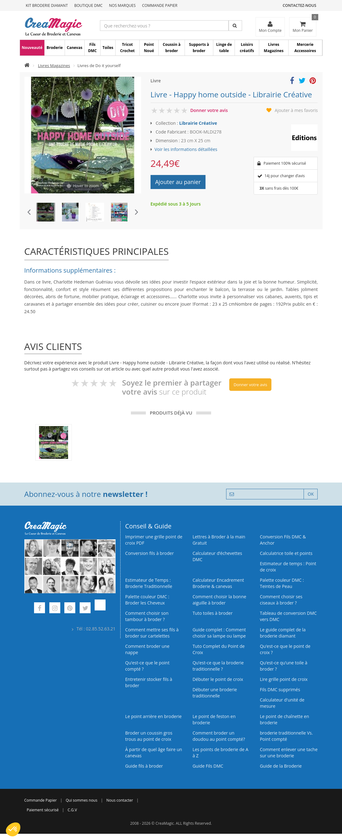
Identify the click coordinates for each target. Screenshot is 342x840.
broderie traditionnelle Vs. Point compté (286, 736)
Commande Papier (159, 5)
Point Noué (149, 47)
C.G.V (72, 810)
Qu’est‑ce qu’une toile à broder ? (283, 666)
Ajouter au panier (178, 182)
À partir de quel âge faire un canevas (153, 752)
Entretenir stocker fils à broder (148, 682)
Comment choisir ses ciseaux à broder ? (281, 600)
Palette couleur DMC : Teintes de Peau (282, 583)
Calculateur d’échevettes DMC (217, 556)
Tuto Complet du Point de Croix (218, 649)
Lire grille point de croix (284, 679)
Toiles (107, 47)
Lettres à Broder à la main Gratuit (218, 540)
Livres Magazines (274, 47)
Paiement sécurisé (43, 810)
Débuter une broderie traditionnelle (214, 693)
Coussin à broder (172, 47)
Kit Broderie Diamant (47, 5)
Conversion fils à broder (149, 553)
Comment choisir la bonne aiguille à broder (219, 600)
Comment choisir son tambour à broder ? (147, 616)
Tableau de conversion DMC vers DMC (288, 616)
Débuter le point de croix (217, 679)
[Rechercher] (235, 25)
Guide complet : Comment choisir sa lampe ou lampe (219, 633)
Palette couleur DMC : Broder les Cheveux (147, 600)
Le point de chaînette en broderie (284, 719)
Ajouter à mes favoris (296, 110)
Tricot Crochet (127, 47)
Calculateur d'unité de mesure (282, 703)
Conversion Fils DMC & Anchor (283, 540)
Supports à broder (199, 47)
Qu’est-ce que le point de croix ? (285, 649)
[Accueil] (27, 65)
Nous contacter (120, 800)
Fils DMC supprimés (280, 689)
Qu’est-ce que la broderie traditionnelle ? (218, 666)
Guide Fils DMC (207, 766)
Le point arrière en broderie (153, 716)
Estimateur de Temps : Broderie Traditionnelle (148, 583)
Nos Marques (122, 5)
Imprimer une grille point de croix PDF (153, 540)
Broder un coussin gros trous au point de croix (148, 736)
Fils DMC (92, 47)
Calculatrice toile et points (286, 553)
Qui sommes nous (81, 800)
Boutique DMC (88, 5)
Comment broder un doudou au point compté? (218, 736)
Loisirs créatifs (247, 47)
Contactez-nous (299, 5)
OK (311, 494)
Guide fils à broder (144, 766)
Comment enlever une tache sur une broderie (289, 752)
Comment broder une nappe (147, 649)
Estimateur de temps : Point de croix (288, 567)
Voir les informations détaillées (186, 149)
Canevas (74, 47)
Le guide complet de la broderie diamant (283, 633)
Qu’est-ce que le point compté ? (147, 666)
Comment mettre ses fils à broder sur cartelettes (152, 633)
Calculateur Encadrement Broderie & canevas (218, 583)
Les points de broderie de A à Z (220, 752)
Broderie (55, 47)
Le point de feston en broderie (213, 719)
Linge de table (224, 47)
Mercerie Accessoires (305, 47)
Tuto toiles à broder (212, 613)
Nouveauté (32, 47)
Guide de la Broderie (281, 766)
